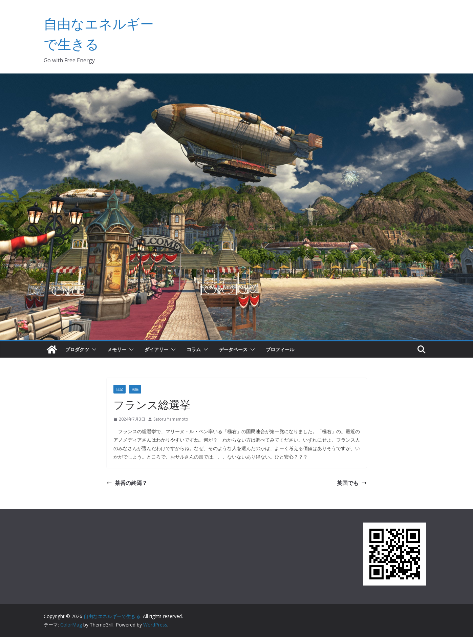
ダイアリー (156, 349)
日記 (119, 389)
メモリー (116, 349)
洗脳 (135, 389)
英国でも (352, 483)
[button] (92, 349)
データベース (233, 349)
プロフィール (280, 349)
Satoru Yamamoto (170, 419)
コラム (194, 349)
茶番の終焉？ (127, 483)
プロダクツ (77, 349)
